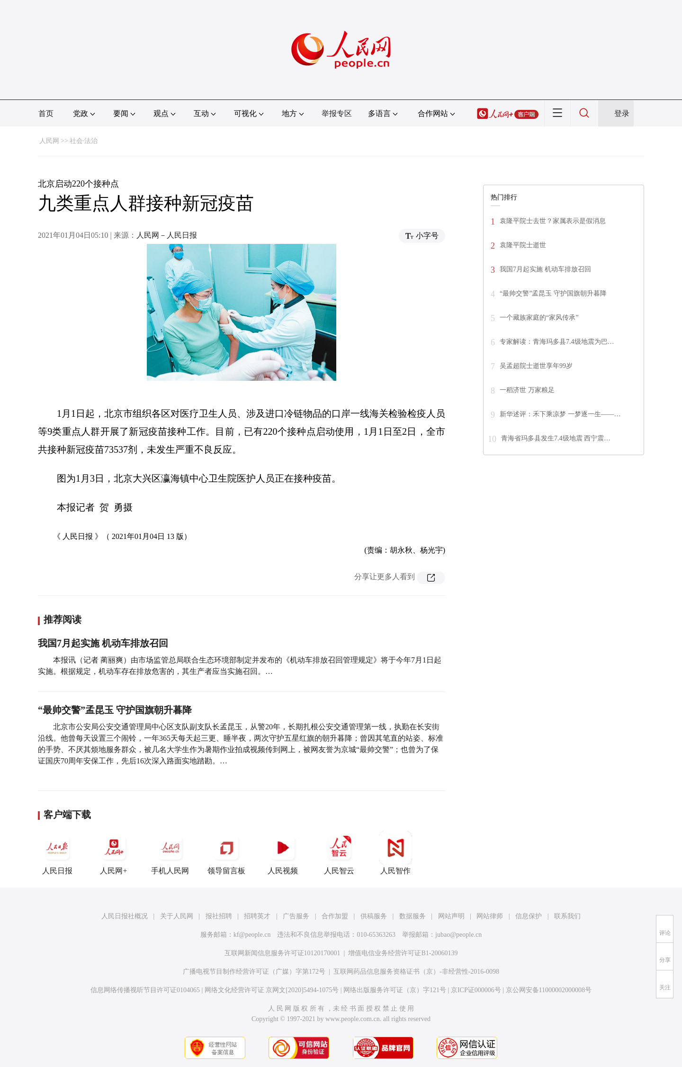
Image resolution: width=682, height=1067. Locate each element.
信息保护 (528, 916)
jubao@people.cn (458, 934)
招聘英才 (257, 916)
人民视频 (282, 853)
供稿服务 (373, 916)
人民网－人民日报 (166, 235)
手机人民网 (170, 853)
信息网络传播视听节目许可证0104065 (145, 990)
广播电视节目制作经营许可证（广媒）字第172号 (254, 971)
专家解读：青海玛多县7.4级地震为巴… (557, 341)
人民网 (49, 140)
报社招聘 (219, 916)
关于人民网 (176, 916)
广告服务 (296, 916)
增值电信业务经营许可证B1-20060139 (403, 953)
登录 (621, 113)
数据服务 (412, 916)
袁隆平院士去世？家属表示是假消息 (553, 220)
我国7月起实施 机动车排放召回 (103, 643)
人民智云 (339, 853)
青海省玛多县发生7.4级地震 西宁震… (555, 438)
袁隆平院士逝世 (523, 245)
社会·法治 (84, 140)
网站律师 (489, 916)
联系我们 (567, 916)
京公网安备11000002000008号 (549, 990)
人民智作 (395, 853)
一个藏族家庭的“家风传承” (539, 317)
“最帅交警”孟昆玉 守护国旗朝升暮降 (115, 710)
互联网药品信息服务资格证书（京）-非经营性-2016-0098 (416, 971)
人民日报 (57, 853)
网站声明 (451, 916)
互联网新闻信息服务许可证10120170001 (282, 953)
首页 (46, 113)
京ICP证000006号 (476, 990)
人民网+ (113, 853)
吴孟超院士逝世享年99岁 (536, 365)
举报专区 (337, 113)
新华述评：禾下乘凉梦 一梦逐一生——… (560, 414)
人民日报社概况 (124, 916)
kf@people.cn (252, 934)
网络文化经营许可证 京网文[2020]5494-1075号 (272, 990)
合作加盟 (335, 916)
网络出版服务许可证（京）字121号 (394, 990)
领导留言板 (226, 853)
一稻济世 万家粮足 (527, 390)
